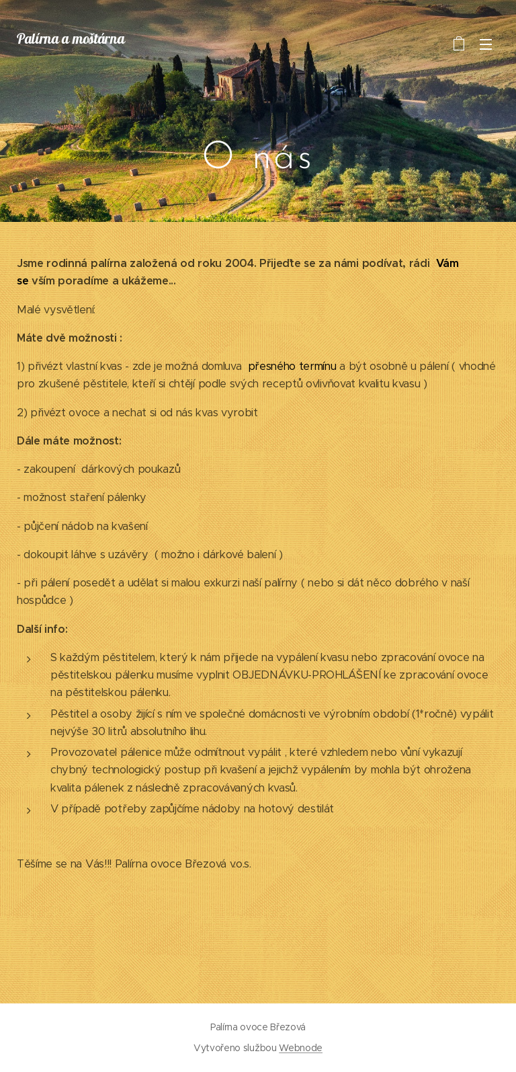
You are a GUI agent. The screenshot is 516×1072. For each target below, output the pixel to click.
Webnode (300, 1048)
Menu (486, 44)
